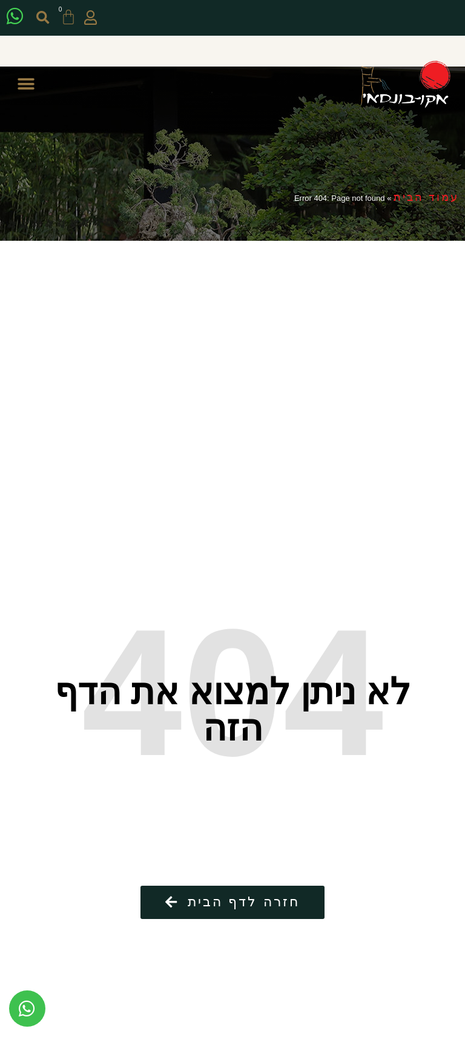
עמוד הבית (426, 197)
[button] (42, 18)
